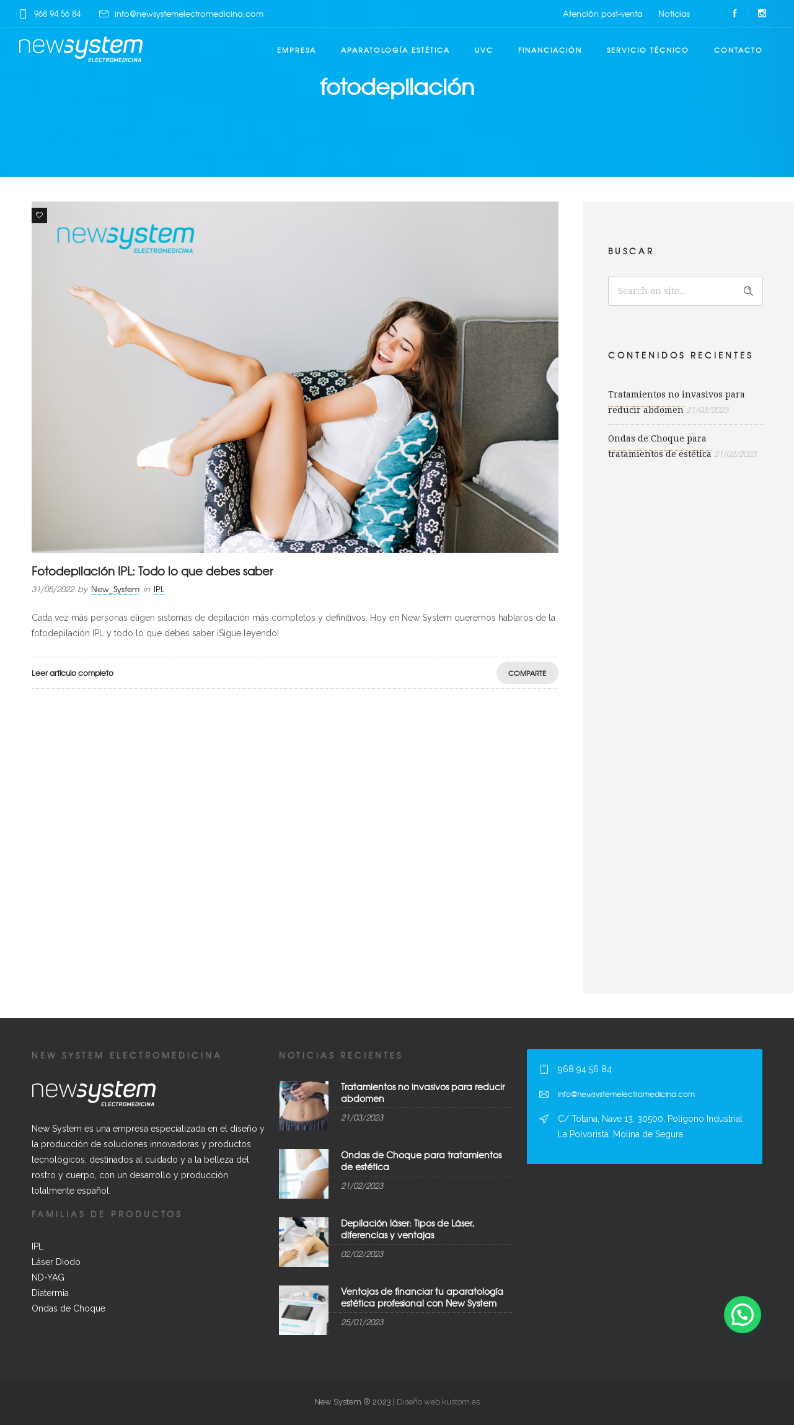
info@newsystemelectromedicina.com (189, 13)
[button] (742, 1314)
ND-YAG (48, 1277)
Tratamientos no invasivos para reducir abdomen (423, 1092)
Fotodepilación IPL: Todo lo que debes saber (152, 570)
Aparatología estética (395, 50)
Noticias (674, 13)
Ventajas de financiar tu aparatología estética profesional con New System (422, 1297)
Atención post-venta (603, 13)
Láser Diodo (56, 1262)
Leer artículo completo (72, 672)
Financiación (550, 50)
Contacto (738, 50)
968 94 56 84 (57, 13)
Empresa (296, 50)
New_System (115, 589)
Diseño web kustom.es (437, 1401)
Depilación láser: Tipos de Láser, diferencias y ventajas (407, 1229)
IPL (37, 1246)
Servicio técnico (648, 50)
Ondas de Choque (68, 1308)
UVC (484, 50)
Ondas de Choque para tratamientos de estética (421, 1160)
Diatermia (50, 1293)
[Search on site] (685, 291)
